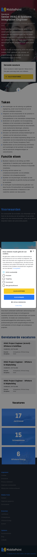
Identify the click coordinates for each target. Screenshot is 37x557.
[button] (18, 302)
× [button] (33, 251)
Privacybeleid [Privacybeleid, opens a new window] (16, 268)
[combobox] (31, 251)
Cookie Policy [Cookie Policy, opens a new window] (18, 305)
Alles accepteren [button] (19, 291)
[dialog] (18, 278)
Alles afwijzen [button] (19, 297)
